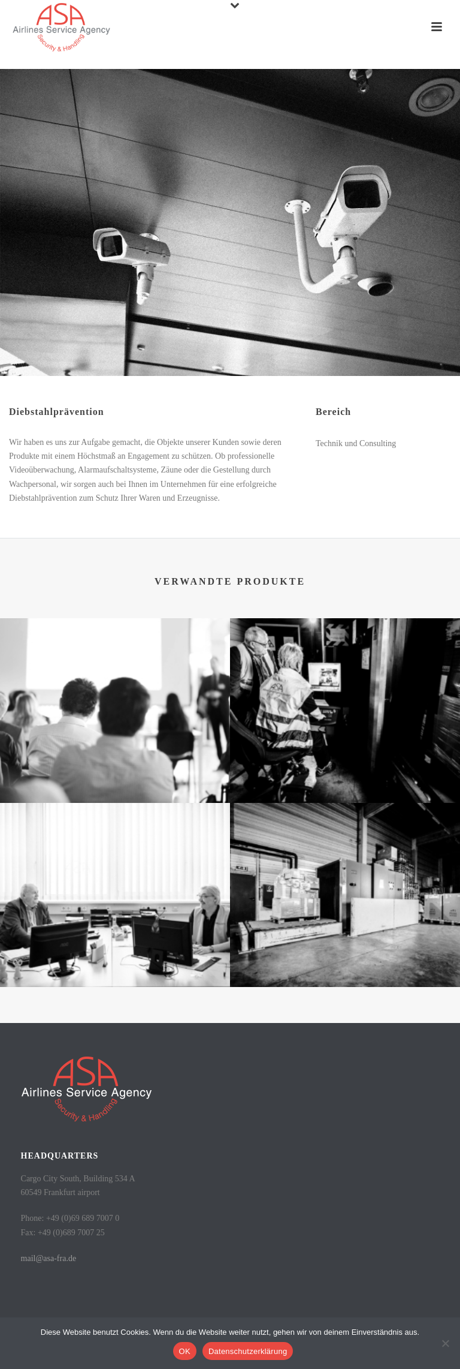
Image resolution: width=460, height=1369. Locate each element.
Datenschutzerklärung (247, 1351)
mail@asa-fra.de (49, 1258)
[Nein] (445, 1343)
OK (184, 1351)
